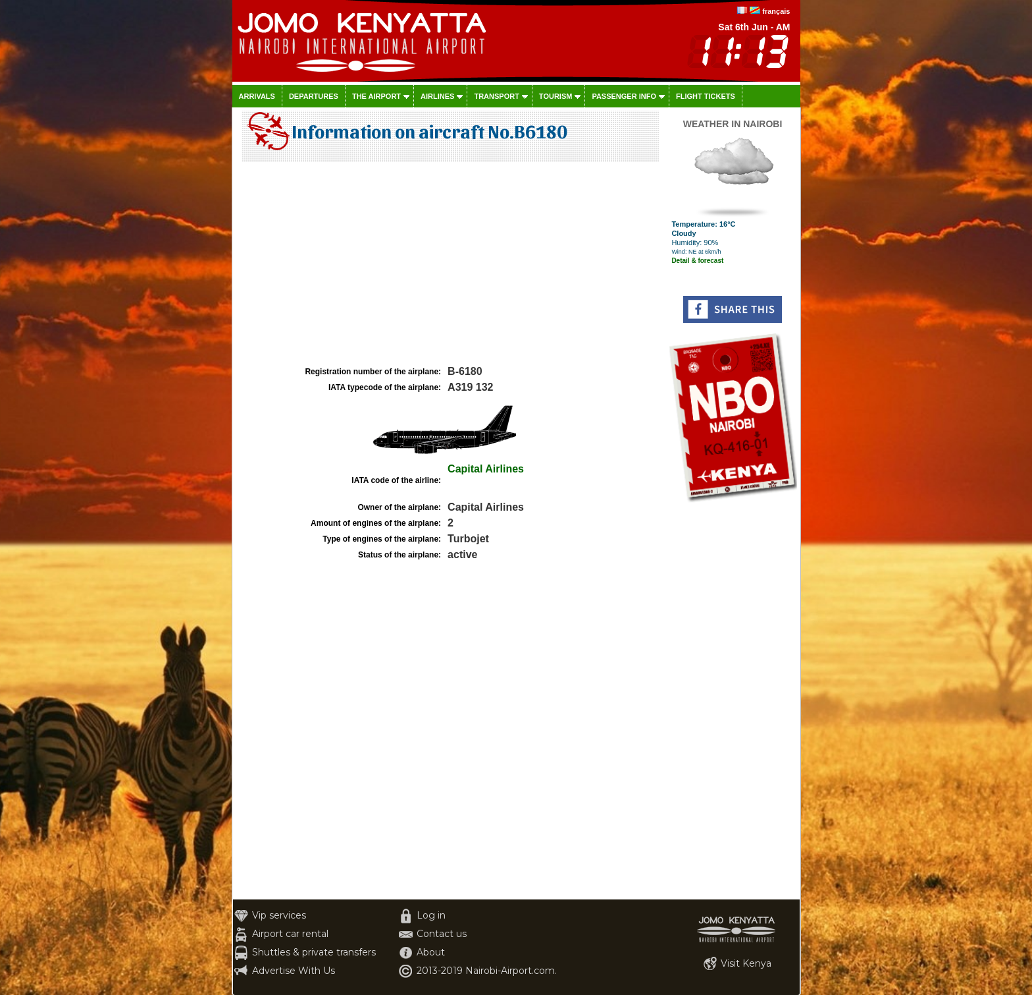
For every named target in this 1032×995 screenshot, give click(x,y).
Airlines (437, 96)
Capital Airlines (486, 468)
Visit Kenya (746, 963)
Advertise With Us (293, 971)
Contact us (442, 934)
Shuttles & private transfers (314, 952)
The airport (376, 96)
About (431, 952)
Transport (496, 96)
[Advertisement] (449, 264)
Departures (313, 96)
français (776, 11)
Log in (431, 915)
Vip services (279, 915)
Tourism (556, 96)
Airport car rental (290, 934)
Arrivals (257, 96)
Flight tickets (705, 96)
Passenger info (624, 96)
